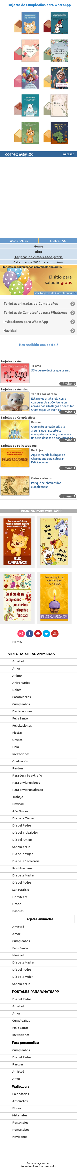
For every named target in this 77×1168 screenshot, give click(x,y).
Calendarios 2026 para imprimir (39, 262)
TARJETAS (57, 240)
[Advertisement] (38, 197)
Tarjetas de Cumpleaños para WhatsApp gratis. (33, 267)
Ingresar (68, 153)
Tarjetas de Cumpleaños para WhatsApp (39, 5)
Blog (38, 251)
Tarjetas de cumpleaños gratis (38, 257)
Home (38, 246)
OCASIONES (19, 240)
